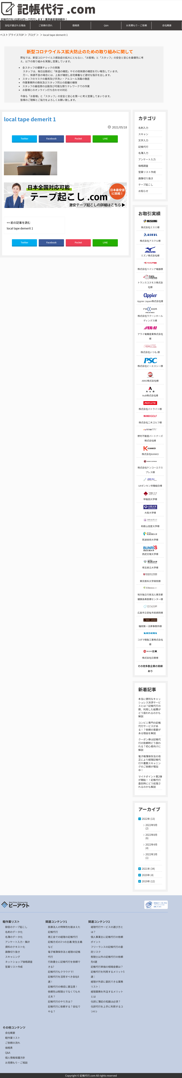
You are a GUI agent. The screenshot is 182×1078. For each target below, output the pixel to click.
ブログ (32, 35)
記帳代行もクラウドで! (61, 971)
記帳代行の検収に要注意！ (63, 986)
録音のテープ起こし (16, 927)
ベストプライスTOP (12, 35)
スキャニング (12, 956)
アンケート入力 (147, 159)
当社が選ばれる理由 (15, 25)
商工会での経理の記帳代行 (63, 937)
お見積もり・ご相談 (16, 1062)
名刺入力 (143, 127)
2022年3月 (151, 854)
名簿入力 (143, 153)
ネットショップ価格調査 (19, 961)
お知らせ (143, 191)
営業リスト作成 (147, 172)
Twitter (24, 138)
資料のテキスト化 (15, 947)
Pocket (78, 138)
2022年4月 (151, 844)
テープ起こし (145, 184)
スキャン (143, 134)
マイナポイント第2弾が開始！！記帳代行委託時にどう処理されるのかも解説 (150, 782)
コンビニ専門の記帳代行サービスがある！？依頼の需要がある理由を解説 (149, 728)
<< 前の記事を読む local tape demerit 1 (20, 225)
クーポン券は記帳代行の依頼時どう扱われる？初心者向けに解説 (149, 745)
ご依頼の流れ (45, 25)
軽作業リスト (12, 1037)
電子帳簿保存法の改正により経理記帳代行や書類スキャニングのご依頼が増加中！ (149, 763)
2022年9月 (151, 825)
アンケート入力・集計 (17, 942)
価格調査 (143, 165)
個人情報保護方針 (15, 1057)
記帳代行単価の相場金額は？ (107, 966)
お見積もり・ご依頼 (136, 25)
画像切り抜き (145, 178)
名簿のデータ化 (14, 937)
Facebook (51, 138)
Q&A (106, 25)
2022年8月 (151, 834)
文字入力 (143, 140)
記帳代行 (143, 146)
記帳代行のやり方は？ (60, 1001)
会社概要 (167, 25)
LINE (105, 138)
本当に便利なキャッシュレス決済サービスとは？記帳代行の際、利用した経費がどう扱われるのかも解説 (149, 707)
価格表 (75, 25)
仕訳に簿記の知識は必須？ (106, 1001)
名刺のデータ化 (14, 932)
